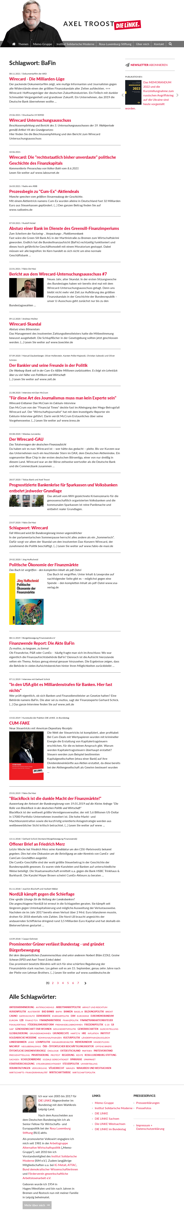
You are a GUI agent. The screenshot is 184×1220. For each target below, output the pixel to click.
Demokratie (43, 1016)
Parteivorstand (103, 1050)
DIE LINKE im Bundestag (110, 1129)
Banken (68, 1011)
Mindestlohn (101, 1042)
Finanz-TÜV (31, 1020)
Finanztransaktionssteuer (96, 1020)
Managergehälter (62, 1042)
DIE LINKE (45, 1100)
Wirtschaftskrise (60, 1072)
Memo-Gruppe (104, 1102)
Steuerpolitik (71, 1063)
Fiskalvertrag (17, 1024)
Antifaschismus (45, 1007)
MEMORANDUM (83, 1042)
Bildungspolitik (94, 1011)
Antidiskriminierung (21, 1007)
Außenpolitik (17, 1011)
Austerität (34, 1011)
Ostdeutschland (70, 1050)
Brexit (109, 1011)
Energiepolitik (60, 1016)
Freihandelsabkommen (69, 1024)
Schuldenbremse (31, 1059)
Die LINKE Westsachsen (110, 1123)
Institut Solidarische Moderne (113, 1108)
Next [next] (177, 95)
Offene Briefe (103, 1046)
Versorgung (39, 1068)
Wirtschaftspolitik (83, 1072)
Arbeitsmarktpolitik (68, 1007)
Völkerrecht (56, 1068)
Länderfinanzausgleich (96, 1037)
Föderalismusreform (41, 1024)
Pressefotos (143, 1108)
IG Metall (60, 1165)
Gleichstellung (109, 1029)
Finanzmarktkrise (50, 1020)
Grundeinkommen (40, 1033)
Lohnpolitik (43, 1042)
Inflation (93, 1033)
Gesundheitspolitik (64, 1029)
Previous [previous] (122, 95)
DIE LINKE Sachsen (107, 1118)
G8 (112, 1024)
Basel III (78, 1011)
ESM (73, 1016)
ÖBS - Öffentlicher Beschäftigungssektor (68, 1046)
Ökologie (53, 1050)
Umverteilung (89, 1063)
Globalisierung (18, 1033)
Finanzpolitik (71, 1020)
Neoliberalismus (31, 1046)
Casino (13, 1016)
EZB (22, 1020)
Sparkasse (76, 1059)
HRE (84, 1033)
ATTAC (71, 1165)
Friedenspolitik (93, 1024)
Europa (13, 1020)
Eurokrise (83, 1016)
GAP (11, 1029)
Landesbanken (17, 1042)
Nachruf (14, 1046)
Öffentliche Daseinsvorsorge (27, 1050)
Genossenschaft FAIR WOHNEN (33, 1029)
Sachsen (14, 1059)
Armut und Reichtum (94, 1007)
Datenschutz (27, 1016)
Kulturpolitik (71, 1037)
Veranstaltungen (19, 1068)
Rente (79, 1055)
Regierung (68, 1055)
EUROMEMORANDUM (102, 1016)
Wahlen (70, 1068)
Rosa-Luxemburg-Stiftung (100, 1055)
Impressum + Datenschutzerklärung (150, 1126)
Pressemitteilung (19, 1055)
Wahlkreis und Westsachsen (94, 1068)
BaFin (59, 1011)
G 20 (107, 1024)
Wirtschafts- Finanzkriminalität (28, 1072)
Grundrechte (61, 1033)
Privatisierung (40, 1055)
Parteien (87, 1050)
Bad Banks (48, 1011)
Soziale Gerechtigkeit (56, 1059)
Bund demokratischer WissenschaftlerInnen (50, 1169)
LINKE (31, 1042)
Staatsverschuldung (22, 1063)
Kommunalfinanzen (50, 1037)
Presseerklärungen (148, 1102)
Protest (55, 1055)
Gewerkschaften (88, 1029)
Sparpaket (90, 1059)
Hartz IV (75, 1033)
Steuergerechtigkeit (48, 1063)
